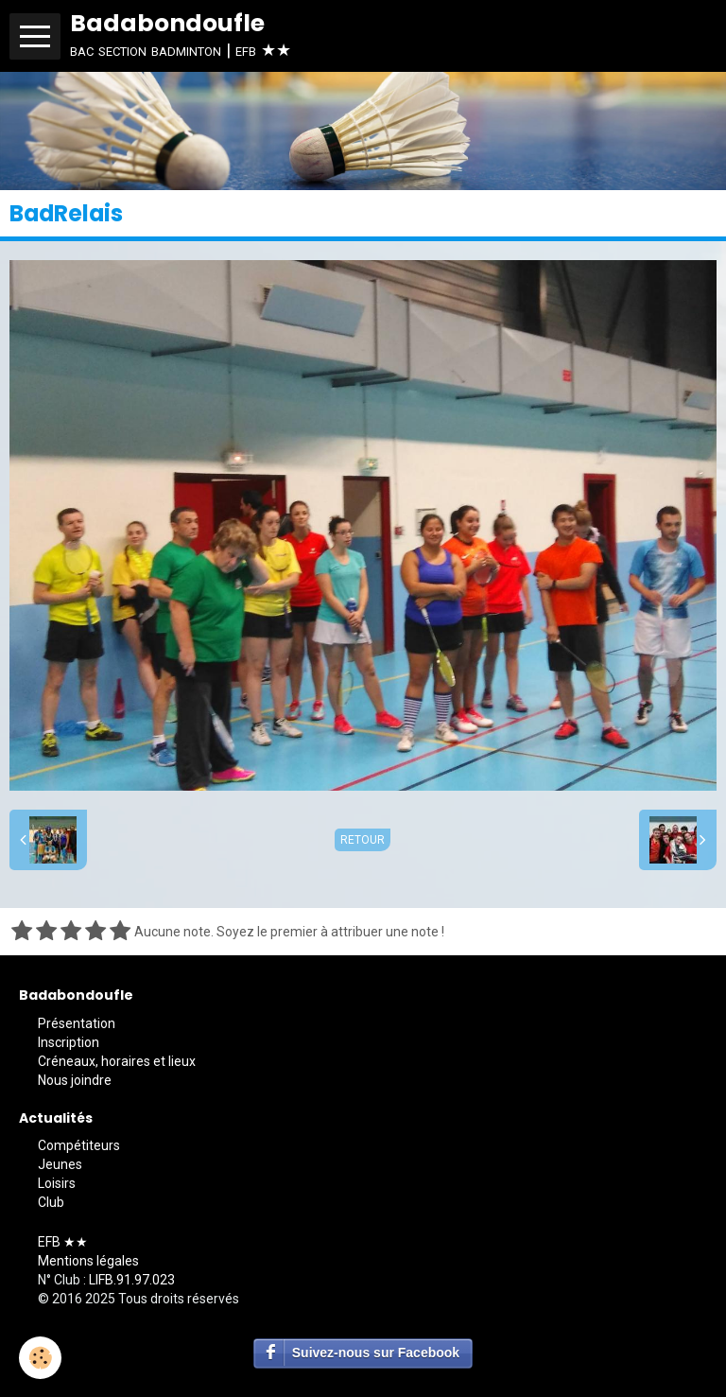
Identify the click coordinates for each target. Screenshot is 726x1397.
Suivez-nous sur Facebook (375, 1352)
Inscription (68, 1042)
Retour (362, 840)
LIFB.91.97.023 (132, 1279)
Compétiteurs (79, 1145)
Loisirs (57, 1183)
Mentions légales (88, 1260)
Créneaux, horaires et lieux (117, 1061)
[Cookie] (40, 1357)
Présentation (76, 1023)
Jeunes (60, 1164)
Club (51, 1202)
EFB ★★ (63, 1241)
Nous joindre (75, 1080)
